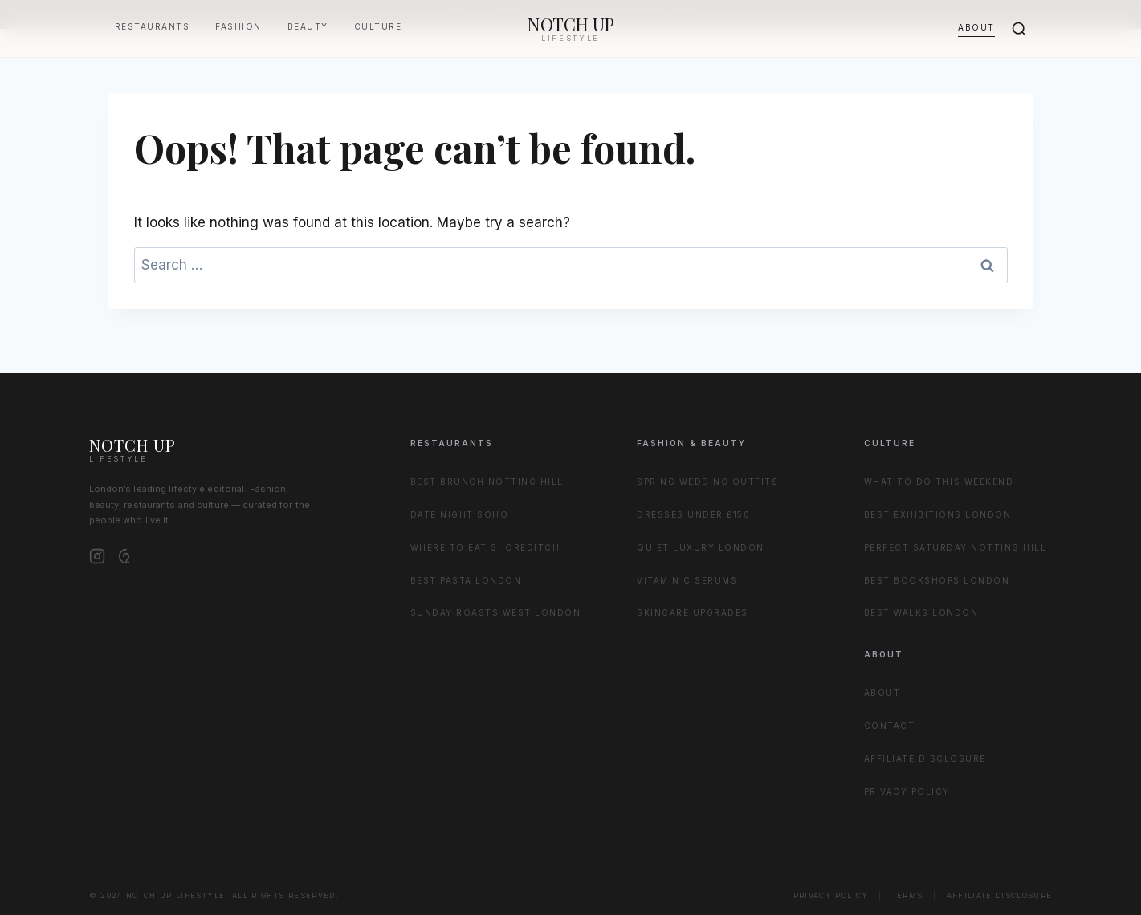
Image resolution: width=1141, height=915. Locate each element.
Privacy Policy (907, 791)
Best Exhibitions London (938, 514)
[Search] (1019, 29)
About (976, 27)
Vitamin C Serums (687, 580)
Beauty (307, 26)
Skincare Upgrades (692, 612)
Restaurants (152, 26)
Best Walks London (921, 612)
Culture (378, 26)
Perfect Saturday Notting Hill (955, 547)
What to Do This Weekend (939, 481)
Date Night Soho (459, 514)
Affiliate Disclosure (925, 758)
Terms (907, 895)
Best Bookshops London (937, 580)
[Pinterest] (126, 556)
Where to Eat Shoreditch (485, 547)
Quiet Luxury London (700, 547)
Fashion (238, 26)
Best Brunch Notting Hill (487, 481)
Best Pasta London (466, 580)
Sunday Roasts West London (495, 612)
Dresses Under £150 (693, 514)
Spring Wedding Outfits (707, 481)
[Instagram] (97, 556)
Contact (889, 725)
